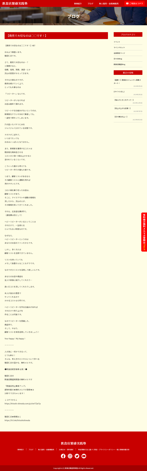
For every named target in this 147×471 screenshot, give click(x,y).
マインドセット (119, 47)
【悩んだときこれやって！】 (124, 100)
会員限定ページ (119, 53)
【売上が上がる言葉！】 (122, 108)
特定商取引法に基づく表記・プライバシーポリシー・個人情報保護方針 (104, 449)
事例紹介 (78, 3)
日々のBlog (118, 59)
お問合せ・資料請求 (66, 449)
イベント (117, 42)
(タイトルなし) (119, 91)
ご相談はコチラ (136, 3)
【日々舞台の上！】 (121, 117)
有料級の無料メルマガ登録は (144, 232)
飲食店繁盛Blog (119, 64)
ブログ (90, 3)
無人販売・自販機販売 (109, 3)
